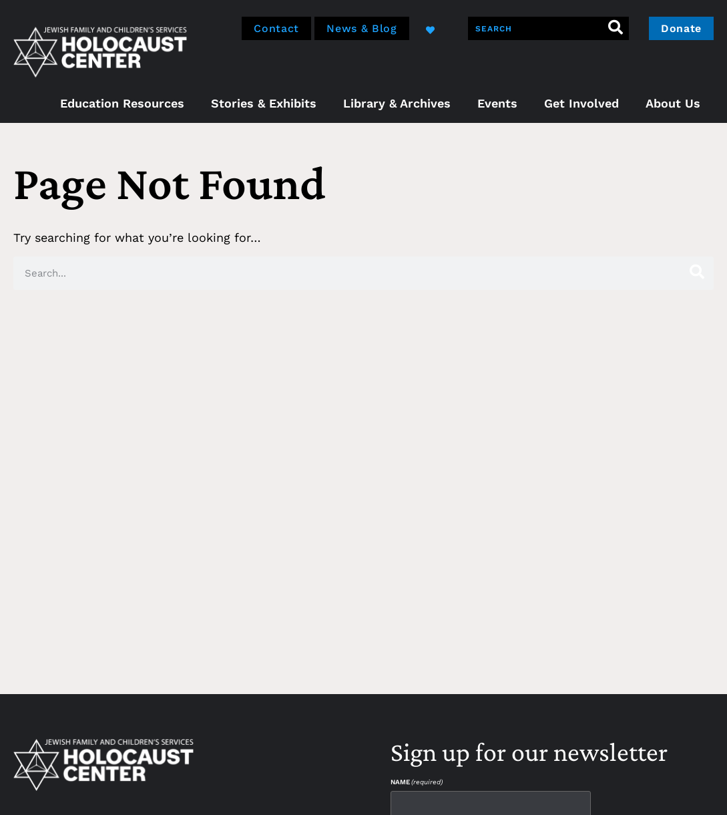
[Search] (616, 28)
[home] (100, 50)
